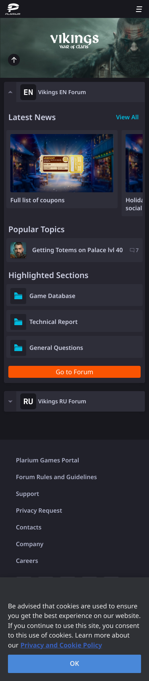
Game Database (52, 296)
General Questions (56, 348)
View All (127, 117)
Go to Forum (74, 371)
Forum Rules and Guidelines (56, 477)
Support (27, 494)
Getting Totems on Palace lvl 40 (77, 250)
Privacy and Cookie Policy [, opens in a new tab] (61, 645)
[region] (74, 629)
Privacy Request (39, 511)
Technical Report (53, 322)
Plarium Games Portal (47, 460)
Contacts (28, 527)
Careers (27, 561)
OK (74, 663)
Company (29, 544)
